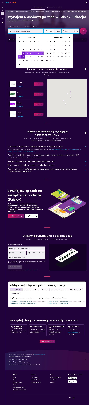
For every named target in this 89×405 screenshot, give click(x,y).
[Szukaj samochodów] (3, 13)
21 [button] (34, 57)
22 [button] (38, 57)
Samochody (10, 11)
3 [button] (19, 49)
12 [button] (27, 53)
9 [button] (54, 49)
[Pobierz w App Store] (72, 381)
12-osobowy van (20, 151)
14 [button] (34, 53)
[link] (38, 84)
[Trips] (3, 18)
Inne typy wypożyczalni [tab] (57, 289)
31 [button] (19, 64)
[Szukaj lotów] (3, 7)
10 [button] (19, 53)
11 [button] (23, 53)
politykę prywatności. (34, 269)
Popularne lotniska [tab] (16, 289)
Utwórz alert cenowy (73, 332)
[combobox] (15, 27)
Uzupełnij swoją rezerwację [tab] (74, 289)
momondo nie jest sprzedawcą (48, 359)
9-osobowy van (74, 149)
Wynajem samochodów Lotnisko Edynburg (21, 301)
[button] (2, 2)
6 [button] (30, 49)
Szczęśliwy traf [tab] (15, 293)
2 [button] (54, 45)
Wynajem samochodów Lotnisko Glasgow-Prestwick (23, 303)
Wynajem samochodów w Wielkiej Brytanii (24, 11)
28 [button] (34, 60)
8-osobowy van (65, 149)
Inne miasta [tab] (45, 289)
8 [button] (38, 49)
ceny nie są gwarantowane (39, 354)
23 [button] (42, 57)
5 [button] (65, 45)
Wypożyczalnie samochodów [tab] (31, 289)
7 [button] (34, 49)
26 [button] (27, 60)
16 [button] (42, 53)
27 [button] (30, 60)
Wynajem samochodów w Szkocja (42, 11)
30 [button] (42, 60)
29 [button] (38, 60)
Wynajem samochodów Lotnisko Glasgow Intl (59, 301)
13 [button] (30, 53)
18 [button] (23, 57)
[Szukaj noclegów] (3, 10)
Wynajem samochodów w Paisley (58, 11)
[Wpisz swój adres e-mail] (28, 257)
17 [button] (19, 57)
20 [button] (30, 57)
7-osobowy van (55, 149)
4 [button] (23, 49)
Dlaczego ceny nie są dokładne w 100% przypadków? (48, 365)
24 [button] (19, 60)
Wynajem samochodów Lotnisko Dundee (57, 303)
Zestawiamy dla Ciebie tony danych (48, 362)
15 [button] (38, 53)
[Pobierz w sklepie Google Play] (72, 378)
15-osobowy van (31, 151)
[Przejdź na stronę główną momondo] (11, 2)
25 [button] (23, 60)
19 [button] (27, 57)
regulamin (27, 269)
